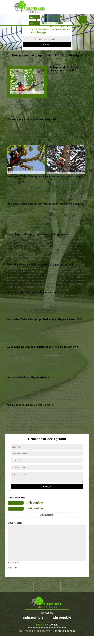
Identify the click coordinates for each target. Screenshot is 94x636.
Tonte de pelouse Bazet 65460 (45, 589)
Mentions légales (64, 631)
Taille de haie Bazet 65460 (73, 581)
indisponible (52, 17)
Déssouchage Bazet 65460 (74, 584)
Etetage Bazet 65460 (16, 587)
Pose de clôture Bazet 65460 (44, 582)
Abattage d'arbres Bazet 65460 (18, 582)
